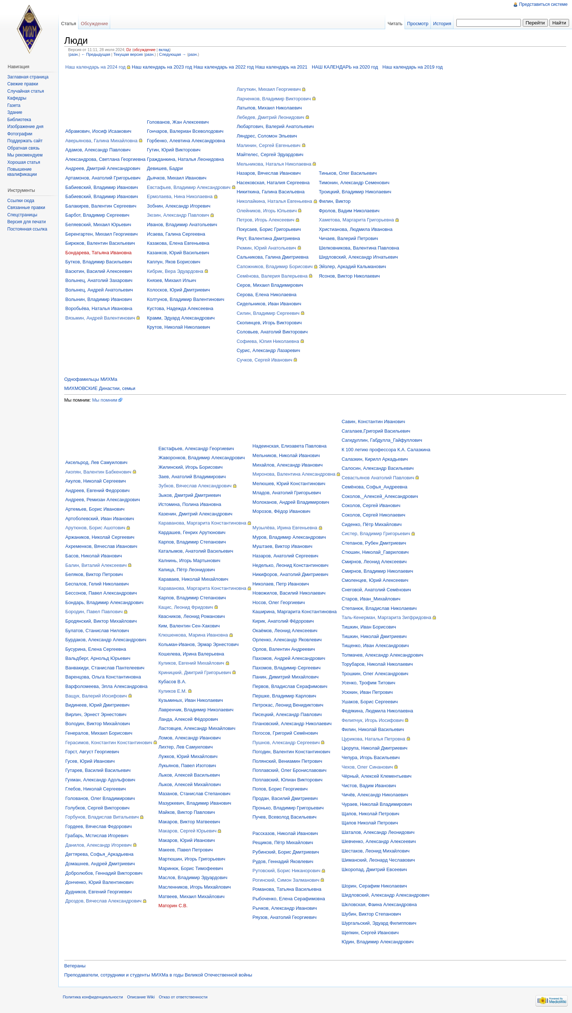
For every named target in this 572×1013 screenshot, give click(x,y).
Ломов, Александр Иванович (189, 738)
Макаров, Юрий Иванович (186, 840)
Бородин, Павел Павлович (94, 611)
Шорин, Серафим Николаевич (374, 886)
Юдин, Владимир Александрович (377, 941)
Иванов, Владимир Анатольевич (182, 224)
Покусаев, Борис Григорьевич (269, 229)
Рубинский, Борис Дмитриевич (285, 852)
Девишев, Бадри (165, 168)
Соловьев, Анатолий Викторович (272, 332)
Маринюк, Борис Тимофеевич (190, 868)
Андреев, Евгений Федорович (97, 490)
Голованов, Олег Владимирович (100, 798)
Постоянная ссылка (27, 229)
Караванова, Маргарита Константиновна (202, 523)
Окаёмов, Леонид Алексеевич (284, 630)
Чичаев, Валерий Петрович (348, 238)
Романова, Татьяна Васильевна (286, 889)
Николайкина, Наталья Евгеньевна (274, 201)
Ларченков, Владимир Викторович (274, 98)
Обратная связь (23, 148)
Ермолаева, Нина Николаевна (180, 196)
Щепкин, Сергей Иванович (369, 932)
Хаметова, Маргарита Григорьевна (356, 220)
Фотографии (19, 133)
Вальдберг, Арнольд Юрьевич (97, 658)
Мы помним (104, 400)
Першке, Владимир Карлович (284, 696)
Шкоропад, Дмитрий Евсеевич (374, 869)
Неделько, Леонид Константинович (290, 565)
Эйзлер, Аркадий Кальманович (352, 266)
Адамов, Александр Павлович (98, 149)
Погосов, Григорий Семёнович (285, 733)
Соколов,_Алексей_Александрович (379, 496)
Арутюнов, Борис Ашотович (95, 527)
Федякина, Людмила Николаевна (377, 711)
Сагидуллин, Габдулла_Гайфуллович (381, 440)
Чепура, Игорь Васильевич (370, 757)
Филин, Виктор (335, 201)
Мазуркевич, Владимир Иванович (194, 803)
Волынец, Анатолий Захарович (98, 280)
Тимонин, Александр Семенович (354, 182)
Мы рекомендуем (25, 155)
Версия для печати (26, 221)
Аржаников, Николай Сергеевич (99, 537)
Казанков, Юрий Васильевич (178, 252)
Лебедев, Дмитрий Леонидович (270, 117)
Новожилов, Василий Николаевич (288, 593)
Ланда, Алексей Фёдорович (188, 719)
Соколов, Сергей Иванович (370, 505)
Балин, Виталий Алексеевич (96, 565)
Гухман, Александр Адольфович (100, 779)
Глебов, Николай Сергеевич (95, 789)
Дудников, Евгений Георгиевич (98, 891)
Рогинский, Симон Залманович (285, 880)
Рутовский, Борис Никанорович (286, 870)
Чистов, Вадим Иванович (368, 785)
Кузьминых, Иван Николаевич (190, 700)
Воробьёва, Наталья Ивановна (98, 308)
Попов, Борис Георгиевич (280, 789)
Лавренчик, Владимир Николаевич (195, 709)
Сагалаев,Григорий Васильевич (375, 431)
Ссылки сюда (20, 200)
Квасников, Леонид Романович (191, 616)
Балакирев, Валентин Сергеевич (100, 206)
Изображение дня (25, 126)
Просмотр (417, 23)
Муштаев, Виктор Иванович (282, 546)
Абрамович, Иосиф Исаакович (98, 131)
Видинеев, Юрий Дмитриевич (97, 705)
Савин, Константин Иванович (373, 421)
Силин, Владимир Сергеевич (268, 313)
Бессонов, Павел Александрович (101, 593)
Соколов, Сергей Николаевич (373, 515)
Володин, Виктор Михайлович (97, 723)
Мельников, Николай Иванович (286, 455)
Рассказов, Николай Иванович (285, 833)
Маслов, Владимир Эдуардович (192, 877)
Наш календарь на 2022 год (223, 67)
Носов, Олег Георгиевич (278, 602)
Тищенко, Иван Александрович (375, 645)
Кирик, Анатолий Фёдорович (283, 621)
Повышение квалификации (22, 172)
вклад (164, 49)
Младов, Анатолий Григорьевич (286, 492)
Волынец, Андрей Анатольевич (99, 290)
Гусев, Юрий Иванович (90, 761)
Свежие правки (22, 83)
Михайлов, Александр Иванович (287, 465)
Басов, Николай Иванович (93, 555)
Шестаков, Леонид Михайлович (375, 851)
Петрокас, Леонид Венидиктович (287, 705)
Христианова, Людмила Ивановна (356, 229)
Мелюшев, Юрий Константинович (288, 483)
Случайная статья (25, 91)
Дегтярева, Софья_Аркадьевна (99, 854)
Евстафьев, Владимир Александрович (189, 187)
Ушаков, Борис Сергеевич (369, 701)
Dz (128, 49)
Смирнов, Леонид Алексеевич (373, 561)
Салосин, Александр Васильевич (377, 468)
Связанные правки (26, 207)
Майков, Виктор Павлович (186, 812)
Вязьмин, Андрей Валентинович (100, 318)
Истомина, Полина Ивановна (189, 504)
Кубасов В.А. (172, 681)
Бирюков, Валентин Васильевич (100, 243)
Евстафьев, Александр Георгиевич (196, 448)
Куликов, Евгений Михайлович (191, 663)
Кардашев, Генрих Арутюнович (191, 532)
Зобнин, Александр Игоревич (178, 206)
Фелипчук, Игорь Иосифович (372, 720)
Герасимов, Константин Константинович (108, 742)
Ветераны (75, 965)
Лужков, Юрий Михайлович (187, 756)
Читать (394, 23)
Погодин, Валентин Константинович (291, 751)
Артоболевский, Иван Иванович (99, 518)
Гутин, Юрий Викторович (174, 149)
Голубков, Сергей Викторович (97, 808)
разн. (74, 54)
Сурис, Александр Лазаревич (268, 350)
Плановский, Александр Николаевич (292, 723)
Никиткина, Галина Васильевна (271, 191)
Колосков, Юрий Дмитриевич (178, 290)
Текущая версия (128, 54)
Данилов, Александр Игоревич (98, 845)
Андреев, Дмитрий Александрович (102, 168)
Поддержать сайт (25, 140)
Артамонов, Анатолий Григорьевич (102, 178)
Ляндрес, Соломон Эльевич (267, 136)
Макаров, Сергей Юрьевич (187, 831)
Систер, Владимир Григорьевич (375, 533)
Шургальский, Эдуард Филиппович (378, 923)
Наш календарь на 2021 (281, 67)
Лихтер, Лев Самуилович (185, 747)
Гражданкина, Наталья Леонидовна (185, 159)
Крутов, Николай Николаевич (178, 327)
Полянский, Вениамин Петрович (287, 761)
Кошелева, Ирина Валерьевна (191, 654)
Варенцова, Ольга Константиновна (103, 677)
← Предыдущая (95, 54)
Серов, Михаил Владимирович (270, 285)
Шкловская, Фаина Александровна (379, 904)
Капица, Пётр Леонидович (186, 569)
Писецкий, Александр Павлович (287, 714)
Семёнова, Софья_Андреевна (374, 487)
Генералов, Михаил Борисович (98, 733)
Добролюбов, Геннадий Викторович (104, 873)
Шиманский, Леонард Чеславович (378, 860)
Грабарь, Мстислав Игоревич (96, 835)
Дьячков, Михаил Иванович (176, 178)
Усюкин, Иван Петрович (367, 692)
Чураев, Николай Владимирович (376, 804)
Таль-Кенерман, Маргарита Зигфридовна (386, 617)
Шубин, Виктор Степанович (371, 914)
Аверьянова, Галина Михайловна (101, 140)
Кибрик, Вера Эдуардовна (175, 271)
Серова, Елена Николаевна (267, 294)
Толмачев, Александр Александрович (382, 655)
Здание (14, 112)
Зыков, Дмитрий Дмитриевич (189, 495)
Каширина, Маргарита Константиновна (294, 611)
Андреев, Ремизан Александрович (102, 499)
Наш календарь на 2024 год (95, 67)
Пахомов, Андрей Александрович (288, 658)
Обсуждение (94, 23)
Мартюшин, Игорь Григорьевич (191, 859)
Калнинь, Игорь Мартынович (189, 560)
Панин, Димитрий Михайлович (285, 677)
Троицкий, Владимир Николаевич (355, 191)
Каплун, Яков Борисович (173, 261)
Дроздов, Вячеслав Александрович (103, 901)
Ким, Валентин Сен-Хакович (189, 626)
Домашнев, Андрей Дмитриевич (100, 863)
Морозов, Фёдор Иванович (281, 511)
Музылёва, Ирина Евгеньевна (284, 527)
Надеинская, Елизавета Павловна (289, 446)
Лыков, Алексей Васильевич (189, 775)
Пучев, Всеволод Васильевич (284, 817)
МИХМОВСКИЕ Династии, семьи (99, 388)
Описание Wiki (141, 997)
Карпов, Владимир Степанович (192, 542)
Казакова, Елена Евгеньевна (178, 243)
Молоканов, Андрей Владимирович (290, 502)
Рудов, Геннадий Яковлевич (282, 861)
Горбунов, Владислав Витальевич (102, 817)
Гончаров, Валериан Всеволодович (185, 131)
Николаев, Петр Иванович (280, 584)
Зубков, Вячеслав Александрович (195, 485)
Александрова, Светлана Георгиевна (105, 159)
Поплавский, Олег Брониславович (289, 770)
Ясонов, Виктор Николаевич (349, 276)
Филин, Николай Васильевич (372, 729)
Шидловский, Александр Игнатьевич (358, 257)
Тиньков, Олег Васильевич (348, 173)
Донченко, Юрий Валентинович (99, 882)
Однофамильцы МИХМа (90, 379)
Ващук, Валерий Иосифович (96, 696)
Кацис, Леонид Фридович (185, 607)
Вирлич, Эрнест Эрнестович (95, 714)
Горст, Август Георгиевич (92, 751)
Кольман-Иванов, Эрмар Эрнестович (198, 644)
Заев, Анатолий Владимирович (192, 476)
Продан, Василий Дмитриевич (285, 798)
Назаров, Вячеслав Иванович (269, 173)
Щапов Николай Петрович (369, 823)
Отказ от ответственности (183, 997)
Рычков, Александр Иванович (284, 908)
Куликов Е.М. (172, 691)
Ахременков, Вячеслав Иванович (101, 546)
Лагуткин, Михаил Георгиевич (269, 89)
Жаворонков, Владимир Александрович (201, 457)
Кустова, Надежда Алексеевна (180, 308)
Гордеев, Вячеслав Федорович (98, 826)
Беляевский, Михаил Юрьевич (98, 224)
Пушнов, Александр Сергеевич (286, 742)
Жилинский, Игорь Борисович (190, 467)
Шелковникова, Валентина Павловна (359, 248)
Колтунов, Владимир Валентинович (185, 299)
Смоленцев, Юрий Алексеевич (374, 580)
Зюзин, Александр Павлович (178, 215)
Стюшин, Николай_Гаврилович (375, 552)
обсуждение (144, 49)
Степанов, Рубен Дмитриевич (373, 543)
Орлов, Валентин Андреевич (283, 649)
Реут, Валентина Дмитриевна (268, 238)
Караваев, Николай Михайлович (193, 579)
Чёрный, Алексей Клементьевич (376, 776)
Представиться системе (543, 4)
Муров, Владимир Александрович (289, 537)
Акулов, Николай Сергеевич (95, 481)
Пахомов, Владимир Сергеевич (286, 667)
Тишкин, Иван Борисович (368, 627)
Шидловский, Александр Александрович (385, 895)
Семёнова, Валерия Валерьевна (272, 276)
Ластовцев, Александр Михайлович (196, 728)
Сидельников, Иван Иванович (269, 303)
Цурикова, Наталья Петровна (373, 739)
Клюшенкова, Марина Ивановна (193, 635)
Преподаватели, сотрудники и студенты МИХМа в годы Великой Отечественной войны (158, 975)
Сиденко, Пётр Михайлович (371, 524)
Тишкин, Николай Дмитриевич (373, 636)
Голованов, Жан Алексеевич (178, 122)
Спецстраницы (22, 214)
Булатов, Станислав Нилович (97, 630)
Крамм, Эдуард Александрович (181, 318)
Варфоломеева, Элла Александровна (106, 686)
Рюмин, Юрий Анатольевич (266, 248)
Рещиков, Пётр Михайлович (282, 842)
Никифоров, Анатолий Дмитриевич (290, 574)
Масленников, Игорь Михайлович (194, 887)
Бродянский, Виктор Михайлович (101, 621)
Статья (68, 23)
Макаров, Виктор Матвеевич (189, 821)
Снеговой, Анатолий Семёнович (376, 589)
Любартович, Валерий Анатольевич (275, 126)
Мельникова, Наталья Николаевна (274, 164)
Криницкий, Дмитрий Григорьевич (194, 672)
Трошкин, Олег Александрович (374, 673)
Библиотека (19, 119)
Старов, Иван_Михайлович (370, 599)
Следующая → (172, 54)
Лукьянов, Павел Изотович (187, 765)
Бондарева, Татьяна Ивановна (98, 252)
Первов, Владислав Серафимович (289, 686)
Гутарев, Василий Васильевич (98, 770)
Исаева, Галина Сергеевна (176, 234)
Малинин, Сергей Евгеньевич (269, 145)
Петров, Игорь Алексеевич (265, 220)
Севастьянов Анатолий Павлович (377, 477)
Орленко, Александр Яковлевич (287, 639)
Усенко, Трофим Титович (368, 682)
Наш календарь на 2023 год (162, 67)
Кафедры (16, 98)
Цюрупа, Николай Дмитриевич (374, 748)
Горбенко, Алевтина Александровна (186, 140)
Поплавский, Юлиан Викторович (287, 779)
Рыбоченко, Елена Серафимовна (288, 898)
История (442, 23)
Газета (13, 105)
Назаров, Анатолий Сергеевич (285, 555)
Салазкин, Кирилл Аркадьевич (374, 459)
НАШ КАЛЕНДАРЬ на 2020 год (345, 67)
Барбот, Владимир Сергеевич (97, 215)
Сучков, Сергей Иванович (265, 360)
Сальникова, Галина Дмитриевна (273, 257)
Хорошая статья (23, 162)
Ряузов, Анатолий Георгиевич (284, 917)
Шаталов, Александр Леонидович (377, 832)
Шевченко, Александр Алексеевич (378, 841)
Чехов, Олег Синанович (367, 767)
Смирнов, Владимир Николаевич (377, 571)
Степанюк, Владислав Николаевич (379, 608)
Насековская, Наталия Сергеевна (273, 182)
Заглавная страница (28, 77)
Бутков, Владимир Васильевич (98, 261)
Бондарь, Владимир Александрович (104, 602)
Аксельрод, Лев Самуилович (96, 462)
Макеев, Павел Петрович (185, 849)
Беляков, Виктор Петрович (94, 574)
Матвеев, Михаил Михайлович (191, 896)
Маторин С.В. (173, 905)
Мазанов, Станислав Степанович (194, 793)
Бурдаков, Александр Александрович (105, 639)
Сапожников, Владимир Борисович (275, 266)
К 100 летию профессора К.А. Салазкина (385, 449)
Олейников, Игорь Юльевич (267, 210)
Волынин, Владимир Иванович (98, 299)
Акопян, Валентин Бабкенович (98, 472)
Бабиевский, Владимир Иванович (101, 187)
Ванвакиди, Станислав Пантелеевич (104, 667)
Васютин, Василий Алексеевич (98, 271)
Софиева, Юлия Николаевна (268, 341)
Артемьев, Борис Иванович (94, 509)
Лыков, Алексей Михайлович (189, 784)
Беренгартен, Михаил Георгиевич (101, 234)
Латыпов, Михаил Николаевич (269, 108)
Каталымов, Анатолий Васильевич (195, 551)
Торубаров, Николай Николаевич (377, 664)
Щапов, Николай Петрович (370, 813)
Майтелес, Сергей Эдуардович (270, 154)
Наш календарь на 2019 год (412, 67)
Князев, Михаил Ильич (171, 280)
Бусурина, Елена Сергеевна (95, 649)
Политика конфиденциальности (93, 997)
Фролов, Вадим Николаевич (349, 210)
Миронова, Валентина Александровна (293, 474)
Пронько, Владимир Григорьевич (288, 808)
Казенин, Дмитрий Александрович (195, 514)
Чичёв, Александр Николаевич (374, 794)
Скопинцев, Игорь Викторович (269, 322)
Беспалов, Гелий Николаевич (97, 584)
